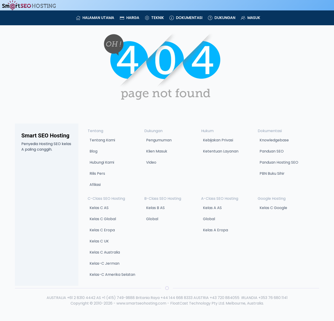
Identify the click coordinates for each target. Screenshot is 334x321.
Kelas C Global (103, 219)
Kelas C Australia (105, 252)
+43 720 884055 (224, 297)
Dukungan (221, 17)
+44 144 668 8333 (177, 297)
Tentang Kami (102, 140)
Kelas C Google (273, 207)
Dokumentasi (185, 17)
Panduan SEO (272, 151)
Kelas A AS (212, 207)
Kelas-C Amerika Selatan (112, 274)
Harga (129, 17)
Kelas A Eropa (215, 230)
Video (151, 162)
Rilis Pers (97, 173)
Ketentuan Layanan (220, 151)
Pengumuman (159, 140)
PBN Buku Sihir (272, 173)
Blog (93, 151)
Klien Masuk (156, 151)
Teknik (154, 17)
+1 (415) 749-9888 (118, 297)
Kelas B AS (155, 207)
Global (152, 219)
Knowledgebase (274, 140)
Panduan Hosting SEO (279, 162)
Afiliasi (95, 184)
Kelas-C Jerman (104, 263)
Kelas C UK (99, 241)
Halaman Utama (95, 17)
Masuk (250, 17)
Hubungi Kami (102, 162)
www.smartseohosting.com (141, 303)
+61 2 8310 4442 (81, 297)
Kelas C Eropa (102, 230)
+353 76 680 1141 (273, 297)
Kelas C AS (99, 207)
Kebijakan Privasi (218, 140)
